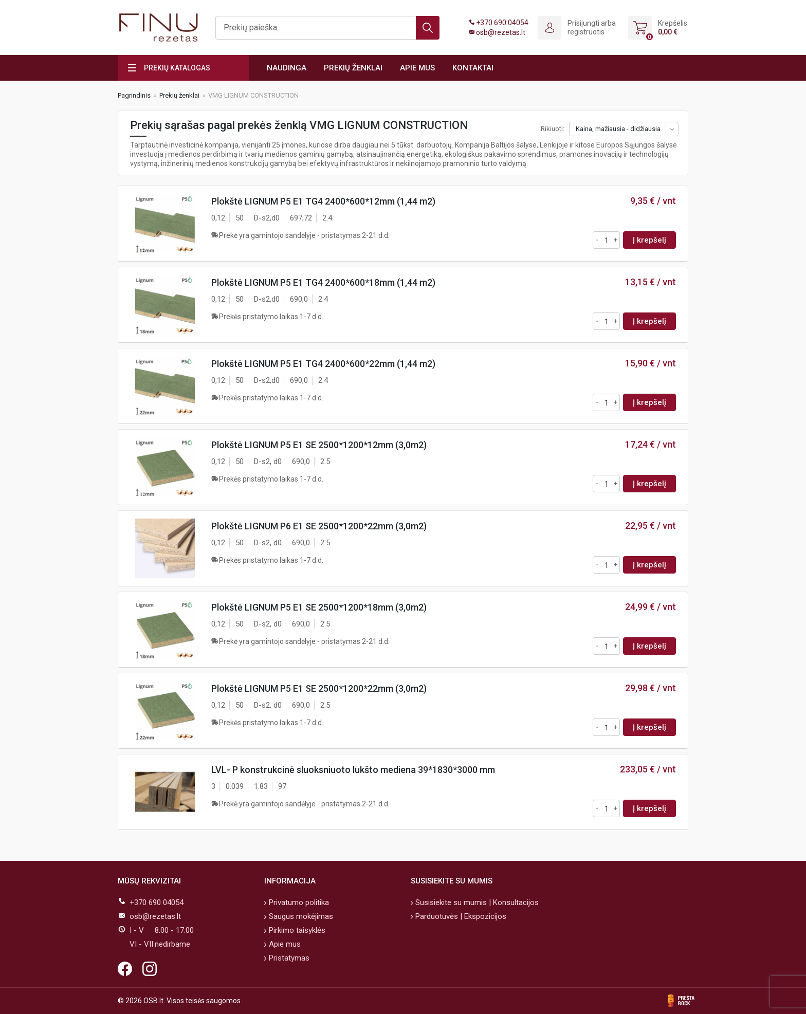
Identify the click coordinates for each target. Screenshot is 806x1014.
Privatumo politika (298, 902)
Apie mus (417, 67)
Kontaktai (472, 67)
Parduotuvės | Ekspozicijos (459, 916)
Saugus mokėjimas (300, 916)
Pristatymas (288, 958)
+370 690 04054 (502, 23)
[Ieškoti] (327, 28)
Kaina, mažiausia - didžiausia (618, 129)
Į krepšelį (649, 240)
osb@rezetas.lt (500, 32)
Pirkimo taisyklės (296, 930)
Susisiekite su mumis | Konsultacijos (476, 902)
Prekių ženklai (353, 67)
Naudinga (286, 67)
